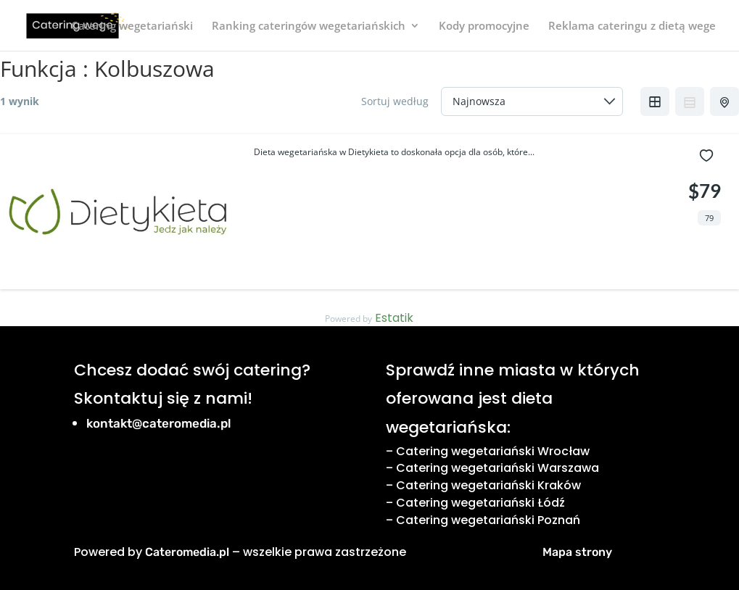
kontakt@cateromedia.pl (158, 423)
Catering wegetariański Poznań (488, 520)
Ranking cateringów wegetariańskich (308, 26)
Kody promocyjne (484, 26)
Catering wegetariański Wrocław (493, 451)
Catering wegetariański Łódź (480, 502)
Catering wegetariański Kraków (488, 485)
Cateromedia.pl (187, 552)
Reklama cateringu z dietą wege (632, 26)
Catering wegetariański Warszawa (497, 468)
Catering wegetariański (132, 26)
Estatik (394, 317)
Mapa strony (577, 552)
